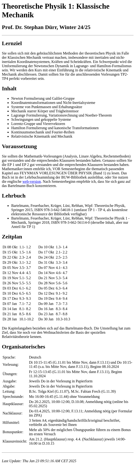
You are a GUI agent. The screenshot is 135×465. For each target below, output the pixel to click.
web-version (31, 181)
